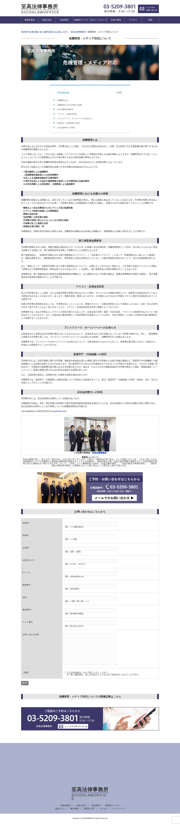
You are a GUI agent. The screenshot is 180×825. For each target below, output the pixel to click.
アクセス (133, 20)
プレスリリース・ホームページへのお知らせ (79, 118)
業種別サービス (81, 20)
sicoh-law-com (59, 412)
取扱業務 (64, 20)
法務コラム (60, 809)
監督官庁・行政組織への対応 (73, 123)
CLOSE (119, 92)
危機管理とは (67, 100)
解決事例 (74, 809)
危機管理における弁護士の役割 (74, 105)
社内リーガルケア (98, 20)
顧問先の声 (89, 809)
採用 (150, 20)
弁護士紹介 (47, 20)
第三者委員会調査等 (70, 109)
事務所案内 (30, 20)
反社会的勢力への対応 (71, 127)
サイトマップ (119, 809)
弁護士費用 (116, 20)
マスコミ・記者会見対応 (71, 114)
